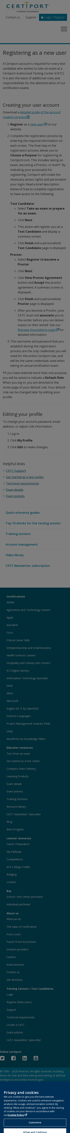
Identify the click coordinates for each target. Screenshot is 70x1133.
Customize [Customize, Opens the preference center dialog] (35, 1125)
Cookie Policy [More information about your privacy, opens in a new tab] (16, 1118)
